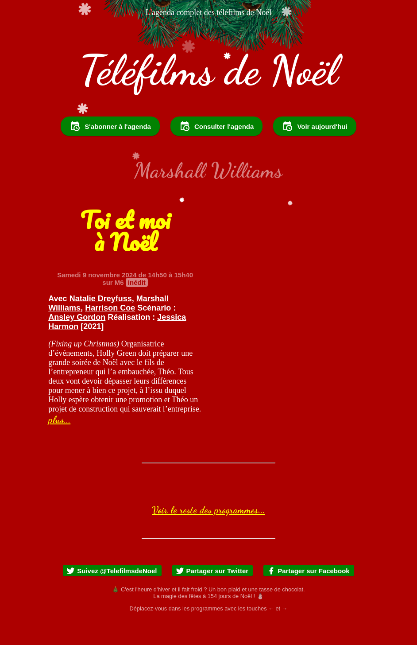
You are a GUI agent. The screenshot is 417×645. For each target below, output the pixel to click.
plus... (59, 443)
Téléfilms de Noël (208, 70)
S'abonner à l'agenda (110, 150)
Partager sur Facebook (308, 595)
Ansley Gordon (76, 341)
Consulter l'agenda (216, 150)
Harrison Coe (110, 331)
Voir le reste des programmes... (208, 534)
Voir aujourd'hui (314, 150)
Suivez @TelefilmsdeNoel (111, 595)
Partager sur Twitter (212, 595)
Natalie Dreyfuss (101, 322)
